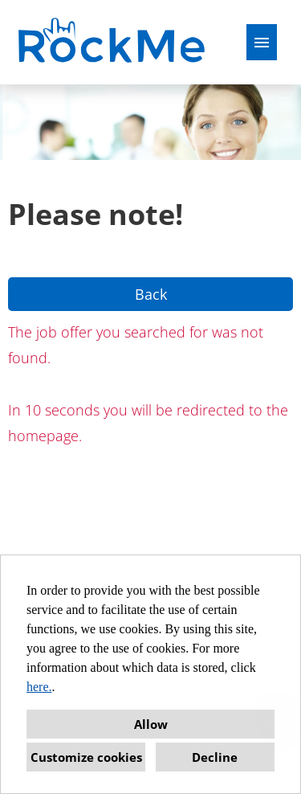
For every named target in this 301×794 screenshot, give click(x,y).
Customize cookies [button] (86, 757)
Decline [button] (215, 757)
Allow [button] (151, 724)
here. (39, 687)
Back (151, 294)
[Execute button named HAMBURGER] (261, 42)
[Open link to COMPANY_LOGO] (113, 42)
